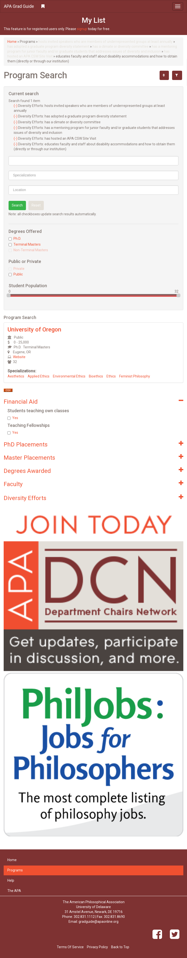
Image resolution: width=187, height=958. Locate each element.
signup (82, 29)
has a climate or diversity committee (121, 46)
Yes (12, 418)
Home (12, 42)
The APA (14, 891)
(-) (16, 106)
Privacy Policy (97, 947)
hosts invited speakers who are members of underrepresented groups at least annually (105, 42)
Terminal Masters (25, 244)
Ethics (111, 376)
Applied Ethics (38, 376)
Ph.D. (15, 238)
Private (16, 269)
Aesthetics (16, 376)
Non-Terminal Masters (28, 250)
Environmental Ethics (69, 376)
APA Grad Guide (19, 6)
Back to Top (120, 947)
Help (10, 880)
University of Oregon (34, 329)
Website (19, 357)
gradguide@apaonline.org (98, 922)
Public (16, 274)
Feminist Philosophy (134, 376)
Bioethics (96, 376)
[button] (93, 6)
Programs (15, 870)
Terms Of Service (70, 947)
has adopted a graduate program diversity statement (48, 46)
